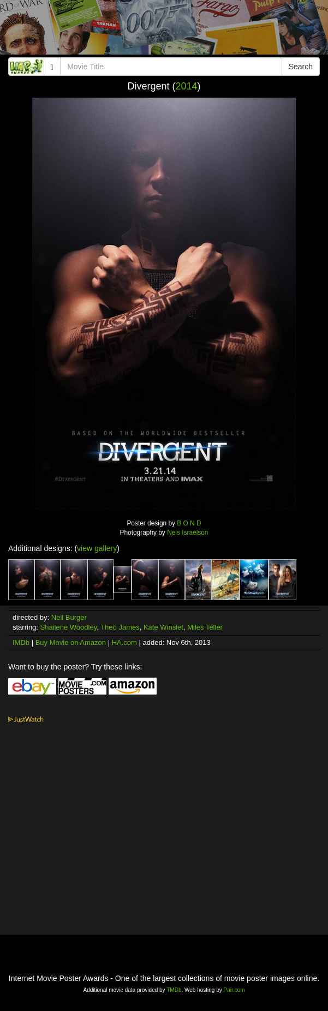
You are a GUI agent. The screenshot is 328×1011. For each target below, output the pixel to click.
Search (301, 66)
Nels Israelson (187, 532)
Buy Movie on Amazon (70, 642)
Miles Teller (205, 627)
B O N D (189, 523)
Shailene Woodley (68, 627)
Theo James (120, 627)
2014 (186, 86)
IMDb (21, 642)
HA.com (124, 642)
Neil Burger (69, 617)
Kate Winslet (163, 627)
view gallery (97, 548)
